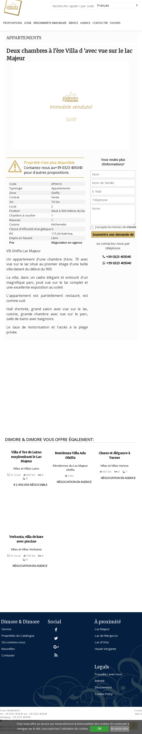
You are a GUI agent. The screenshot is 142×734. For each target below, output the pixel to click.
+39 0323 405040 (117, 256)
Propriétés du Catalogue (18, 636)
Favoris (115, 23)
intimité (131, 227)
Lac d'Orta (102, 642)
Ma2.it (138, 713)
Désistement (103, 687)
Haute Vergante (105, 649)
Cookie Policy (104, 694)
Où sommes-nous (13, 642)
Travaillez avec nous (108, 674)
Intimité (100, 681)
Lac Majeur (102, 629)
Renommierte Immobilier (50, 23)
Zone (27, 23)
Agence (85, 23)
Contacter (100, 23)
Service (73, 23)
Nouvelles (8, 649)
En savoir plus (119, 728)
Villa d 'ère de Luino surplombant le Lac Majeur (26, 456)
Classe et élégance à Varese (114, 455)
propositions (12, 23)
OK (99, 728)
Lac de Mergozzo (106, 636)
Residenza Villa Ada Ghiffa (70, 455)
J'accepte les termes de (115, 227)
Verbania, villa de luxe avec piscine (26, 539)
